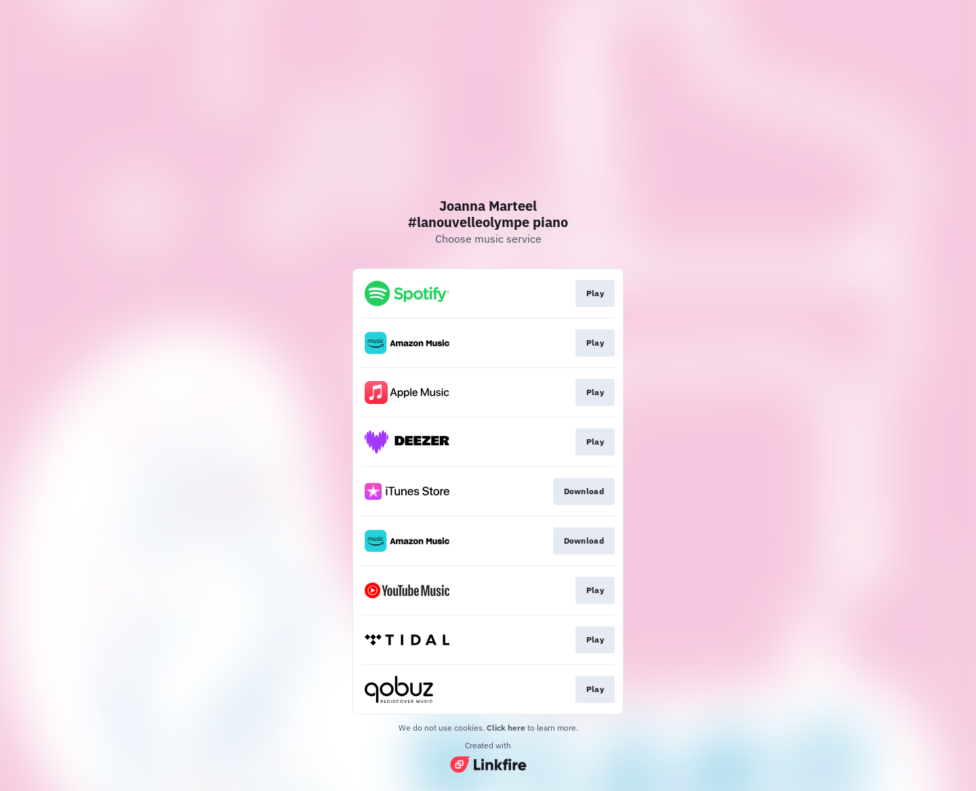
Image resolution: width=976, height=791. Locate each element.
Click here (506, 728)
